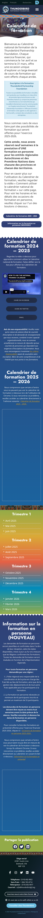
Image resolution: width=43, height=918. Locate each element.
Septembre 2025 (14, 557)
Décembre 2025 (14, 583)
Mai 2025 (10, 526)
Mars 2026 (11, 609)
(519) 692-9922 (26, 879)
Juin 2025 (10, 531)
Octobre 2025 (13, 572)
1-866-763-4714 (26, 882)
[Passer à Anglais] (5, 2)
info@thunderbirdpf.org (26, 887)
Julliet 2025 (11, 546)
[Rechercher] (37, 2)
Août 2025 (11, 552)
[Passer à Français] (13, 2)
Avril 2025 (10, 520)
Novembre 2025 (14, 578)
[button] (37, 9)
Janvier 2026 (12, 598)
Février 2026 (12, 604)
